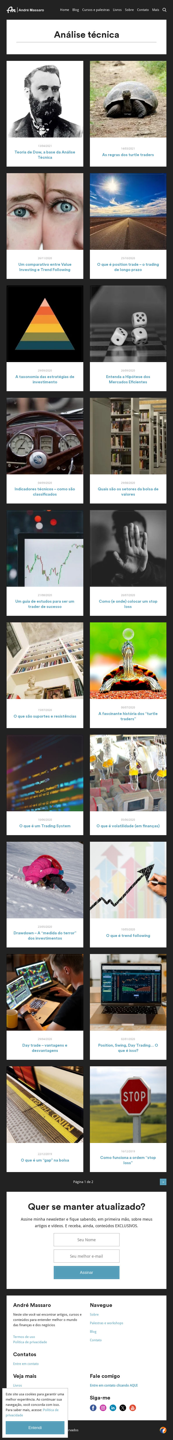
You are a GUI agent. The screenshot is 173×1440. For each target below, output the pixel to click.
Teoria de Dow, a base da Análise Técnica (44, 154)
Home (64, 10)
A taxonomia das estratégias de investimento (44, 379)
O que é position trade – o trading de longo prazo (128, 267)
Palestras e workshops (106, 1323)
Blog (75, 10)
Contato (143, 10)
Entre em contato (26, 1364)
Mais (155, 10)
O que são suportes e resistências (45, 716)
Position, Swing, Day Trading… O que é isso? (128, 1048)
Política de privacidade (30, 1342)
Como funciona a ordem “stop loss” (128, 1160)
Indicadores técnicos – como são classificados (45, 491)
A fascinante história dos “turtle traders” (128, 716)
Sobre (129, 10)
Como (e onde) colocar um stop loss (128, 604)
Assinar (86, 1272)
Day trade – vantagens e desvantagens (44, 1048)
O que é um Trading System (45, 826)
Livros (117, 10)
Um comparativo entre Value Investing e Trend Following (44, 267)
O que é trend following (128, 936)
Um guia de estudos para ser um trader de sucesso (44, 604)
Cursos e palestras (96, 10)
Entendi (35, 1428)
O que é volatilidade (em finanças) (128, 826)
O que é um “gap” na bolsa (45, 1160)
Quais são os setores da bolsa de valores (128, 491)
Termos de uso (24, 1337)
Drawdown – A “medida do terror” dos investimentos (45, 935)
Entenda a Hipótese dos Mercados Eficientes (128, 379)
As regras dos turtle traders (128, 155)
